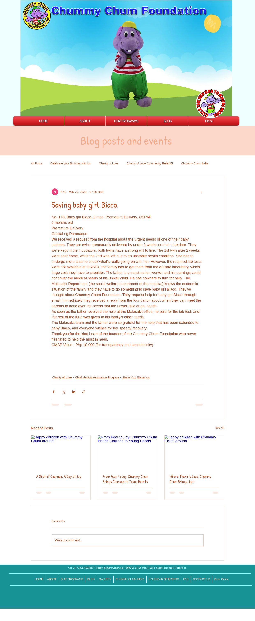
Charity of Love (108, 163)
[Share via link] (84, 392)
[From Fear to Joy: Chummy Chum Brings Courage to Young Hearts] (127, 452)
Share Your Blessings (136, 377)
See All (219, 427)
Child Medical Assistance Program (97, 377)
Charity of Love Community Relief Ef (150, 163)
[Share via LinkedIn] (74, 392)
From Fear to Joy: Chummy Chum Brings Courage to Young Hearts (125, 479)
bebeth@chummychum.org (109, 567)
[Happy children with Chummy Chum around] (61, 452)
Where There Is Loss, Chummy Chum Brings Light (190, 479)
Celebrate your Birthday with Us (70, 163)
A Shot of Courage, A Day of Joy (58, 476)
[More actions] (201, 191)
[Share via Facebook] (53, 392)
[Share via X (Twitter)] (64, 392)
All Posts (36, 163)
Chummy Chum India (194, 163)
